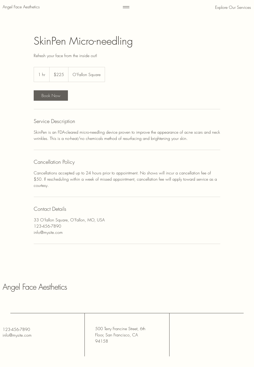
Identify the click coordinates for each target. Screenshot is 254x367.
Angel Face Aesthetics (35, 287)
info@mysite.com (17, 335)
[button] (224, 7)
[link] (51, 95)
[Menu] (126, 7)
